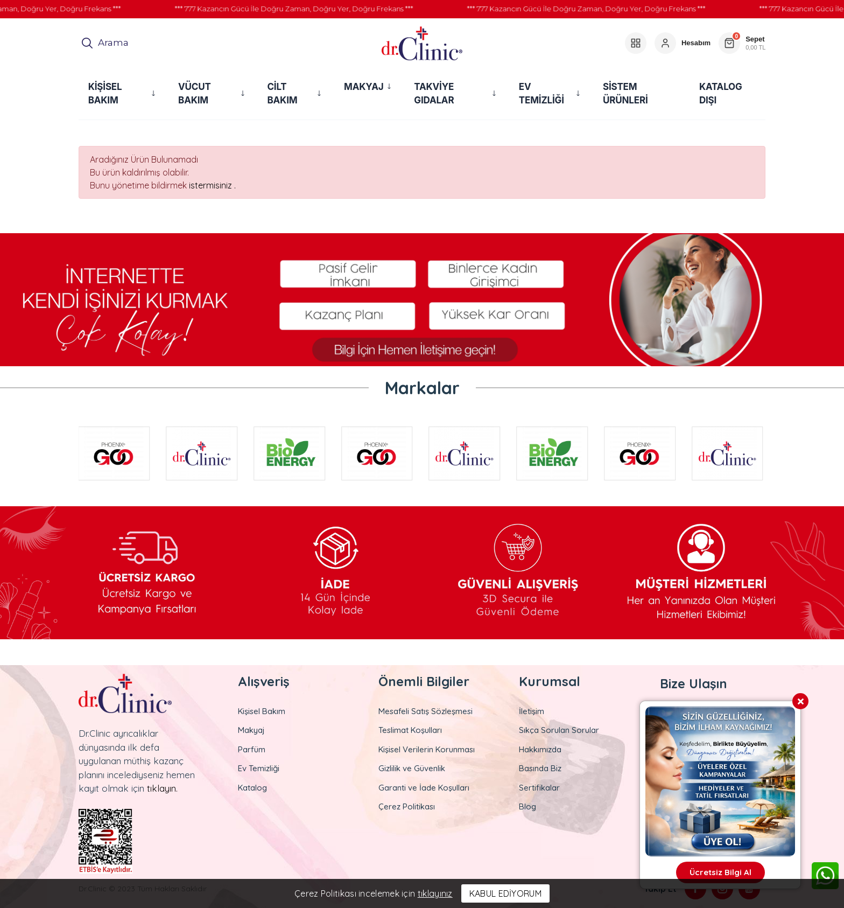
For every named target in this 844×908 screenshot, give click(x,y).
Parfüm (251, 749)
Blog (527, 806)
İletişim (531, 711)
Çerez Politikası (406, 806)
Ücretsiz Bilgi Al (720, 872)
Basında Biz (540, 768)
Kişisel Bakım (261, 711)
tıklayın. (162, 788)
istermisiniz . (212, 185)
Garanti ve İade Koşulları (423, 788)
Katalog (252, 788)
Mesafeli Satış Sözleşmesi (425, 711)
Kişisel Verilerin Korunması (426, 749)
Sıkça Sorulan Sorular (559, 730)
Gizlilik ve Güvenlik (411, 768)
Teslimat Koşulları (410, 730)
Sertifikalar (539, 788)
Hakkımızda (540, 749)
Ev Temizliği (258, 768)
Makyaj (251, 730)
